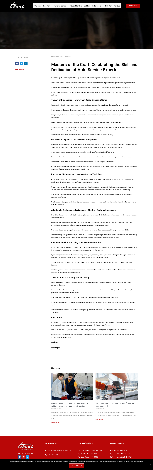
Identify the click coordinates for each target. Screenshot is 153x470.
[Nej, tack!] (150, 465)
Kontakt (116, 6)
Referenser (96, 6)
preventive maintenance (67, 179)
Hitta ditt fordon (75, 6)
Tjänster (48, 6)
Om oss (39, 6)
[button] (48, 6)
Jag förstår (77, 466)
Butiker (86, 6)
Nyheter (107, 6)
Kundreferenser (61, 6)
